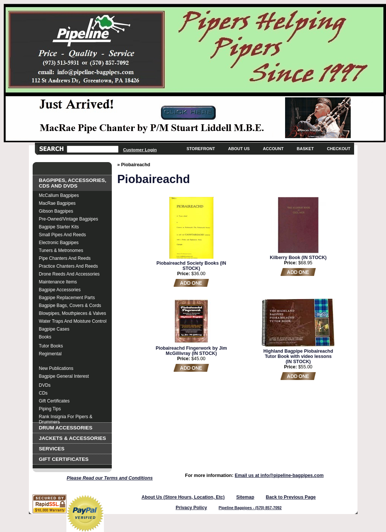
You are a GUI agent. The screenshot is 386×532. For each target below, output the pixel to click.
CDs (43, 393)
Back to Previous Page (291, 497)
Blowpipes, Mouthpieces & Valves (72, 313)
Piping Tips (50, 408)
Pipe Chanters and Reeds (65, 258)
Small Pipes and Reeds (62, 234)
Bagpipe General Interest (64, 376)
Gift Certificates (54, 401)
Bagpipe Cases (54, 329)
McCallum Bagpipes (59, 195)
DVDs (45, 385)
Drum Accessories (66, 428)
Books (45, 337)
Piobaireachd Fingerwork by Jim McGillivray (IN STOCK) (191, 351)
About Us (239, 148)
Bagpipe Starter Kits (59, 226)
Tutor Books (51, 346)
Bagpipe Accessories (60, 289)
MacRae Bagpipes (57, 203)
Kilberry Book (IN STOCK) (298, 257)
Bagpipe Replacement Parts (67, 297)
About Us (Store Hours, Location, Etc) (183, 497)
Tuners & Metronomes (61, 250)
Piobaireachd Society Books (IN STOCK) (191, 266)
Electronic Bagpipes (59, 242)
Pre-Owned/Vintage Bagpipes (68, 219)
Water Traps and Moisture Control (73, 321)
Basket (305, 148)
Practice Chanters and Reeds (68, 266)
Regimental (50, 353)
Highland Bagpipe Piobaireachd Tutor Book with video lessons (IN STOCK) (298, 356)
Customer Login (140, 149)
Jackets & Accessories (72, 438)
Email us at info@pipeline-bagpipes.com (279, 475)
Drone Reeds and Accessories (69, 274)
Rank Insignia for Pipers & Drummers (66, 417)
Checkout (338, 148)
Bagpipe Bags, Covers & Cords (70, 305)
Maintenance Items (58, 282)
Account (273, 148)
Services (52, 449)
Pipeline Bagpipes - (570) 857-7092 (250, 508)
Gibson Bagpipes (56, 211)
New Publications (56, 368)
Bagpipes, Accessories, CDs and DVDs (73, 183)
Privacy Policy (191, 507)
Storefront (200, 148)
